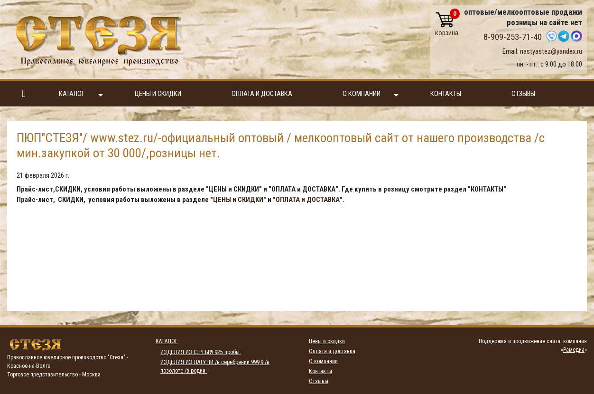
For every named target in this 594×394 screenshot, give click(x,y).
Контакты (445, 94)
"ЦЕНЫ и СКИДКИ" (238, 199)
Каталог (81, 94)
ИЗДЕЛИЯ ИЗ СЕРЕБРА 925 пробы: (200, 352)
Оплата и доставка (262, 94)
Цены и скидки (158, 94)
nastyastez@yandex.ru (551, 51)
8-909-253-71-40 (512, 37)
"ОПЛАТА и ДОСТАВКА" (308, 199)
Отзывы (523, 94)
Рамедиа (574, 349)
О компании (371, 94)
